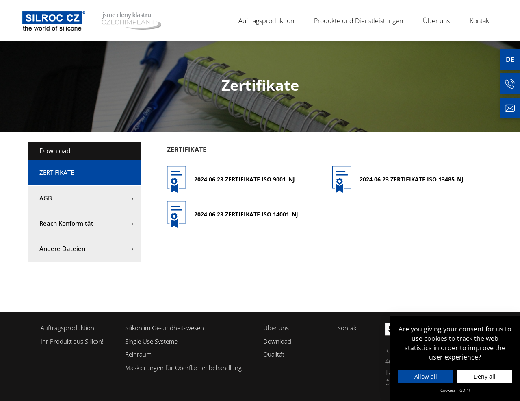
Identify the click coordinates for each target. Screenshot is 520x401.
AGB (45, 198)
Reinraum (138, 354)
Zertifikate (56, 172)
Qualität (273, 354)
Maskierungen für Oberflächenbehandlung (183, 368)
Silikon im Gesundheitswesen (164, 328)
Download (55, 150)
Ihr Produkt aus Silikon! (72, 341)
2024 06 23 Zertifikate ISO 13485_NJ (412, 179)
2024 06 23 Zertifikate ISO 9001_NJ (244, 179)
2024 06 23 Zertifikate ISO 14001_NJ (246, 214)
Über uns (440, 20)
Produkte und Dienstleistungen (362, 20)
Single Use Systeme (151, 341)
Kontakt (480, 20)
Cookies (447, 390)
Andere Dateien (62, 248)
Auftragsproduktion (269, 20)
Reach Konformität (66, 223)
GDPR (464, 390)
